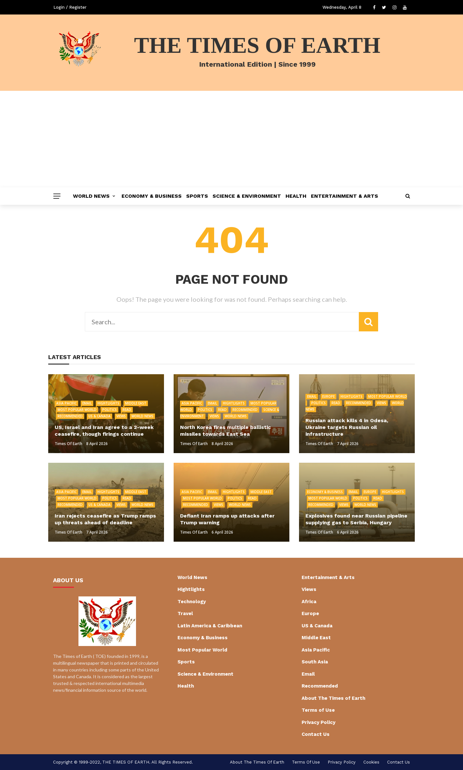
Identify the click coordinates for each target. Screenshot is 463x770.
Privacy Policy (318, 722)
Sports (197, 196)
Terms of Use (318, 710)
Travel (185, 613)
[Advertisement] (231, 139)
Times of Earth (68, 443)
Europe (328, 396)
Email (87, 403)
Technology (191, 601)
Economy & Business (152, 196)
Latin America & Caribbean (209, 626)
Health (296, 196)
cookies (371, 762)
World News (91, 196)
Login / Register (69, 7)
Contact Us (316, 734)
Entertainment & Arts (344, 196)
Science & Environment (247, 196)
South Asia (315, 662)
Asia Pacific (66, 403)
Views (121, 416)
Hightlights (108, 403)
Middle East (135, 403)
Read (127, 409)
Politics (109, 409)
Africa (309, 601)
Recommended (70, 416)
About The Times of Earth (333, 698)
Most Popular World (77, 409)
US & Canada (99, 416)
